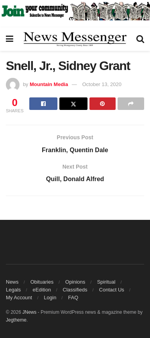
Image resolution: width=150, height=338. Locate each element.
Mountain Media (49, 84)
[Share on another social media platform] (131, 103)
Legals (13, 290)
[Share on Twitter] (73, 103)
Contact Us (111, 290)
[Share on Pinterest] (102, 103)
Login (50, 297)
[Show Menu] (9, 39)
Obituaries (42, 282)
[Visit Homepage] (75, 39)
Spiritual (106, 282)
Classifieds (75, 290)
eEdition (41, 290)
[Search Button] (140, 39)
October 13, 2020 (101, 84)
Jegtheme (16, 320)
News (12, 282)
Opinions (75, 282)
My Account (19, 297)
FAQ (73, 297)
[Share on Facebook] (43, 103)
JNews (29, 312)
